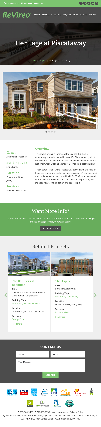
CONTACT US (50, 228)
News (75, 15)
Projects (67, 15)
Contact (93, 15)
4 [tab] (54, 132)
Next (95, 295)
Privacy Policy (76, 412)
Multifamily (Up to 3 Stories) (26, 303)
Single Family (12, 166)
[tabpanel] (50, 100)
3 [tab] (52, 132)
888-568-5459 (11, 3)
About (37, 15)
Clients (57, 15)
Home (34, 60)
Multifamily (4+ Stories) (66, 296)
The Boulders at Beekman (23, 283)
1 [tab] (46, 132)
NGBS (23, 190)
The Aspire (63, 281)
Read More (18, 323)
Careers (84, 15)
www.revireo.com (60, 412)
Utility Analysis (62, 312)
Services (47, 15)
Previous (5, 295)
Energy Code (18, 319)
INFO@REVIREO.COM (32, 3)
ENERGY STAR (13, 190)
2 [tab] (49, 132)
